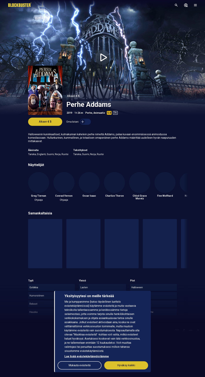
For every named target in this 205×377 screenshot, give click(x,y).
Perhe (88, 112)
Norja (58, 154)
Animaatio (99, 112)
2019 (69, 112)
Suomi (50, 154)
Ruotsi (65, 154)
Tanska (32, 154)
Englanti (41, 154)
